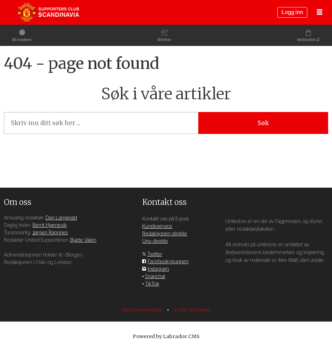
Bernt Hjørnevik (49, 225)
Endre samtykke (192, 310)
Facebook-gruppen (167, 261)
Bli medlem (22, 40)
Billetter (164, 40)
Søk (263, 123)
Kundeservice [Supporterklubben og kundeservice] (157, 226)
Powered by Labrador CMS (166, 336)
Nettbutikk (306, 40)
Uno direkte (155, 241)
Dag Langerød (61, 217)
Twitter (154, 254)
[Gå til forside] (48, 12)
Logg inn (292, 12)
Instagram (158, 269)
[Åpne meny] (320, 12)
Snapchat (155, 276)
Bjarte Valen (83, 240)
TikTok (152, 284)
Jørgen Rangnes (50, 232)
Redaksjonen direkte (164, 233)
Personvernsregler (143, 310)
